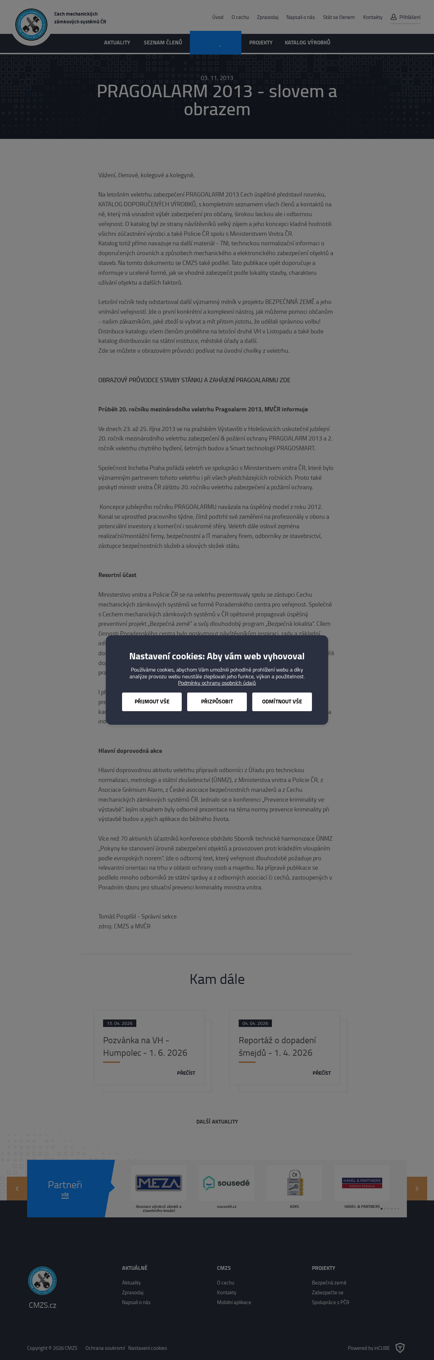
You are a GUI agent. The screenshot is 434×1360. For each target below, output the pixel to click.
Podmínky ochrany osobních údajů (217, 682)
